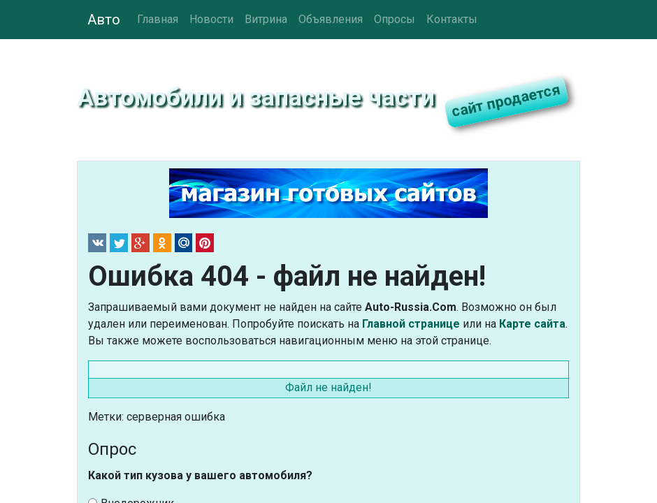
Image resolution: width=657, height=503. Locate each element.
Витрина (266, 19)
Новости (211, 19)
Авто (103, 19)
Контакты (451, 19)
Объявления (330, 19)
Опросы (394, 19)
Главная (157, 19)
